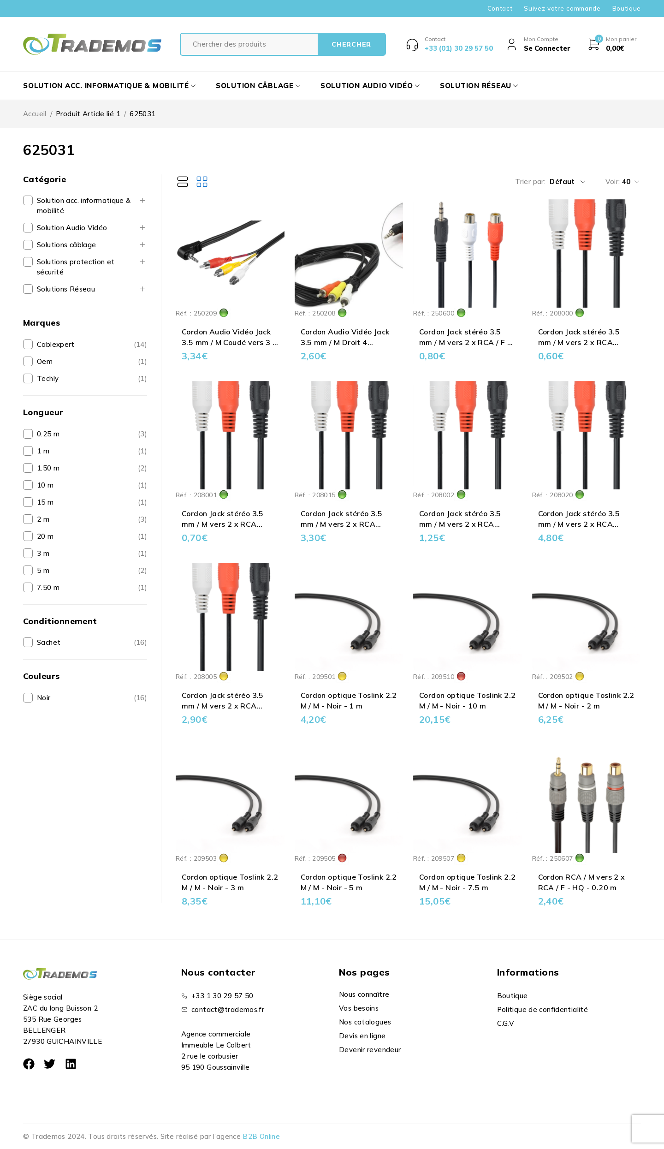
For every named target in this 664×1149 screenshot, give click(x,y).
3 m (43, 553)
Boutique (626, 8)
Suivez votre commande (562, 8)
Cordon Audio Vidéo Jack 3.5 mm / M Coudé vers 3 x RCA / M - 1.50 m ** (229, 342)
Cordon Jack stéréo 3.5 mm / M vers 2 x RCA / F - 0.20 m (464, 342)
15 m (45, 502)
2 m (43, 519)
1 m (43, 451)
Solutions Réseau (66, 289)
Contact (500, 8)
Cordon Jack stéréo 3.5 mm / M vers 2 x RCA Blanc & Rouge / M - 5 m (224, 705)
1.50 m (48, 468)
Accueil (35, 113)
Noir (44, 697)
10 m (45, 485)
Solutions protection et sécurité (76, 266)
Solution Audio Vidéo (72, 227)
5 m (43, 570)
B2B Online (261, 1136)
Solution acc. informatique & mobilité (84, 205)
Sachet (48, 642)
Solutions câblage (66, 244)
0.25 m (48, 433)
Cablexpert (56, 344)
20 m (45, 536)
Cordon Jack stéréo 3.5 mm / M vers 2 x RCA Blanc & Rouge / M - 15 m (346, 524)
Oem (45, 361)
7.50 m (48, 587)
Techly (48, 378)
